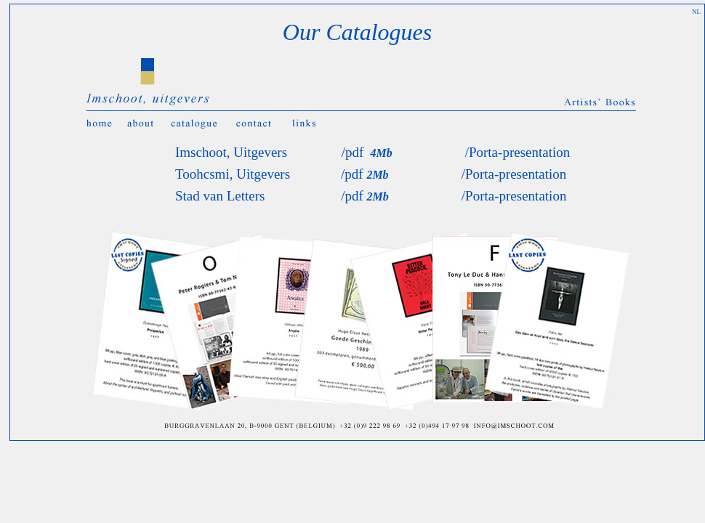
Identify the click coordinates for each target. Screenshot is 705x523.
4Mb (377, 153)
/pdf (353, 152)
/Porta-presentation (518, 152)
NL (696, 11)
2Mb (377, 175)
